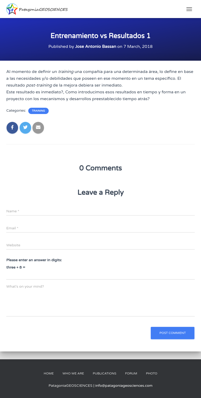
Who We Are (73, 373)
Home (49, 373)
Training (38, 110)
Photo (151, 373)
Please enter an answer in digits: (34, 260)
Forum (131, 373)
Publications (104, 373)
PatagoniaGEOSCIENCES (70, 385)
